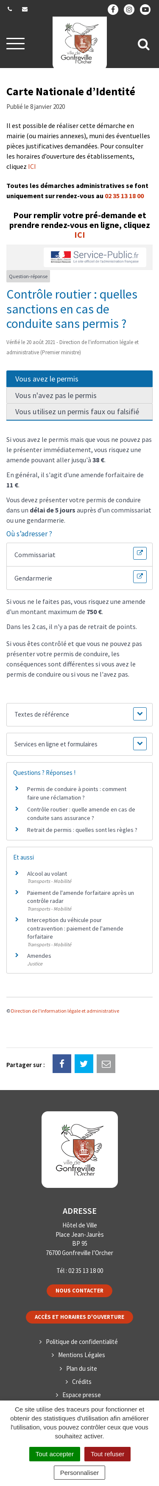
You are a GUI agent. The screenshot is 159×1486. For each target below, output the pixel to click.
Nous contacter (79, 1290)
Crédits (82, 1382)
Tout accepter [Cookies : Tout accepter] (55, 1454)
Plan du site (81, 1368)
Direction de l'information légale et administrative (65, 1011)
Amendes (39, 955)
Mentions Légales (81, 1355)
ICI (32, 166)
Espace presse (81, 1395)
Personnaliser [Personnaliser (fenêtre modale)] (79, 1472)
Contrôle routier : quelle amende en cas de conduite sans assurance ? (81, 814)
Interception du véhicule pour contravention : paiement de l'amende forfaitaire (75, 928)
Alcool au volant (47, 873)
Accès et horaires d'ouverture (79, 1317)
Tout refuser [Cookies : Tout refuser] (107, 1454)
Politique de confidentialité (82, 1342)
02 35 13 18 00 (124, 195)
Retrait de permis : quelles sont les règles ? (82, 830)
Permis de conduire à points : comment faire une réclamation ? (76, 793)
